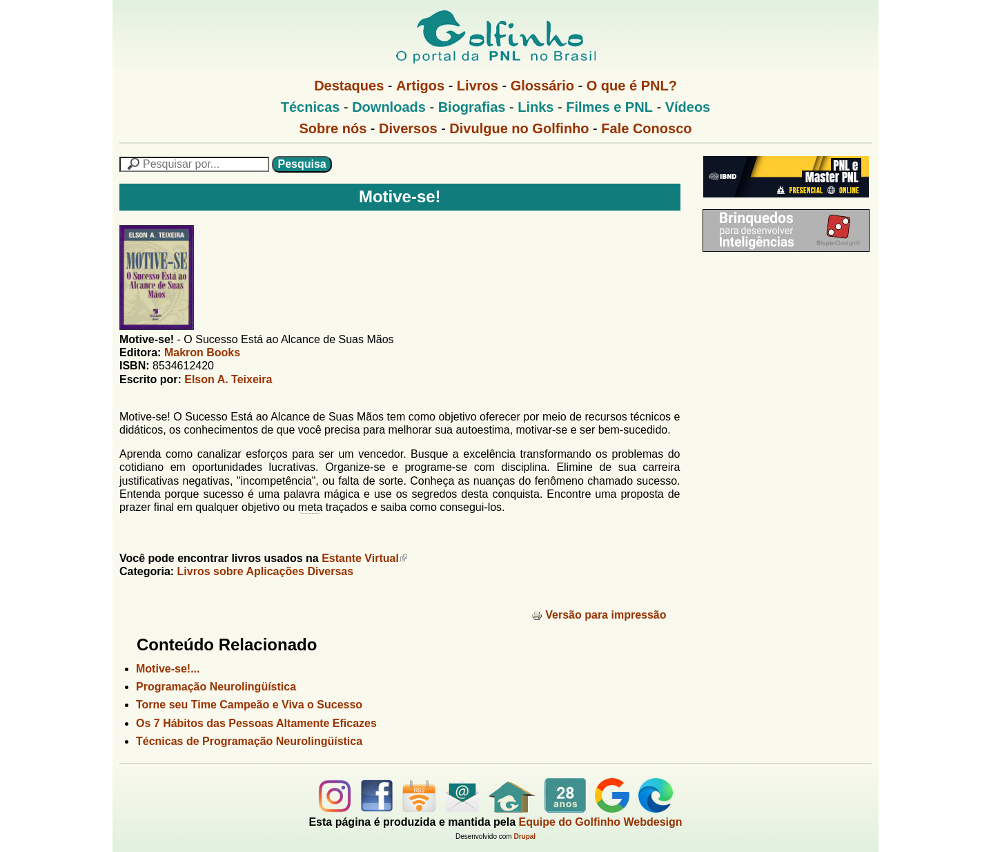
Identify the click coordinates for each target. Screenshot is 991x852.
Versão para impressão (598, 615)
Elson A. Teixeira (228, 379)
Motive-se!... (167, 669)
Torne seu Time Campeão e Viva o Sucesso (249, 704)
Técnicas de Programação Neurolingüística (249, 741)
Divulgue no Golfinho (519, 128)
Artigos (420, 85)
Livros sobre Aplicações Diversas (265, 571)
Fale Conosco (646, 128)
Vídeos (688, 107)
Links (535, 107)
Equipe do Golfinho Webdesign (601, 822)
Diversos (408, 128)
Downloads (389, 107)
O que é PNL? (632, 85)
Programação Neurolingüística (216, 687)
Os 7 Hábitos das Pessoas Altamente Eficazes (256, 723)
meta (310, 507)
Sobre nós (333, 128)
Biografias (472, 107)
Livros (477, 85)
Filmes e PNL (609, 107)
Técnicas (310, 107)
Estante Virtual (364, 558)
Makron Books (202, 352)
